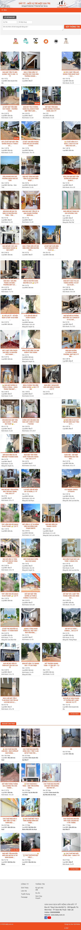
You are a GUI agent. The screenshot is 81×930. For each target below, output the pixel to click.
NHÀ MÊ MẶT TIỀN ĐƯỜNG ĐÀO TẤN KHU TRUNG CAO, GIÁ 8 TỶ (9, 491)
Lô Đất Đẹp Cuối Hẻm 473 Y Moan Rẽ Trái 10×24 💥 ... (51, 248)
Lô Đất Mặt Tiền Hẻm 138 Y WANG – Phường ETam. (9, 109)
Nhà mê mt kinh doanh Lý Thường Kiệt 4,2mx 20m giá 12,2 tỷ (71, 700)
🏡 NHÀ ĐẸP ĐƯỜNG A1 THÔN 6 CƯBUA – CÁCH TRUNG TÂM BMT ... (9, 387)
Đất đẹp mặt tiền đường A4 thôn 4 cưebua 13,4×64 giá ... (30, 596)
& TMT (67, 928)
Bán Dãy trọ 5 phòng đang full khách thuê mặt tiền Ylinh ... (31, 109)
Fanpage (24, 897)
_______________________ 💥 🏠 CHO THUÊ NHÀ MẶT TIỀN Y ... (31, 855)
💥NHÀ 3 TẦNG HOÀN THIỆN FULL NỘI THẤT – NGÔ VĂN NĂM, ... (30, 630)
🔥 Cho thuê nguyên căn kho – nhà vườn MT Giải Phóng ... (9, 751)
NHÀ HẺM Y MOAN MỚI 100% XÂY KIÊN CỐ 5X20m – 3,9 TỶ (51, 387)
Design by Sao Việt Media (72, 924)
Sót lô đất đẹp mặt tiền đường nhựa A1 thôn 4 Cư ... (9, 143)
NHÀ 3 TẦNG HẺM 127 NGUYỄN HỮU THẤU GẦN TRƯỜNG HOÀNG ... (30, 74)
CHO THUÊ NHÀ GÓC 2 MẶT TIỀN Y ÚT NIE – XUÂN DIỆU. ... (10, 820)
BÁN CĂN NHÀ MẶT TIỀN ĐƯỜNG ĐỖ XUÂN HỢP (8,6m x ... (71, 178)
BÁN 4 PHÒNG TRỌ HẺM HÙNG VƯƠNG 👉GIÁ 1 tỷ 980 (31, 387)
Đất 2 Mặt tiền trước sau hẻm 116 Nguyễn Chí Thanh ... (9, 352)
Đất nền (71, 81)
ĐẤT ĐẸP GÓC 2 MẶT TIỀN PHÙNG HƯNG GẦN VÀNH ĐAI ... (71, 596)
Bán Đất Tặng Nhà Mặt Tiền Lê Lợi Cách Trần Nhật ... (31, 178)
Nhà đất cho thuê (50, 794)
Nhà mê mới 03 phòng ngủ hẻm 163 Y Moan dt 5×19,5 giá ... (71, 317)
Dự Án (30, 792)
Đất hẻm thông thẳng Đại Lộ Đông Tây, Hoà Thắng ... (10, 786)
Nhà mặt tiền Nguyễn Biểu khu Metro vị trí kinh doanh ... (9, 855)
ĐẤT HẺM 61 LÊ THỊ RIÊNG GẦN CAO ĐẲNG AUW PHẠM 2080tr (30, 526)
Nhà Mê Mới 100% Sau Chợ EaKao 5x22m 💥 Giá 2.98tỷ (9, 248)
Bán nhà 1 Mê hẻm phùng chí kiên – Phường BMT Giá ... (9, 283)
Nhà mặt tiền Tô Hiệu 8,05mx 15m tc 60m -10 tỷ (10, 74)
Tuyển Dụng (25, 894)
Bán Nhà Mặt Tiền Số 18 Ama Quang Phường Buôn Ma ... (30, 213)
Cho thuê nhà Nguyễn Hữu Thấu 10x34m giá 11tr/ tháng (71, 820)
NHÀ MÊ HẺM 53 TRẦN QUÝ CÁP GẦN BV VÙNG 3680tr (9, 561)
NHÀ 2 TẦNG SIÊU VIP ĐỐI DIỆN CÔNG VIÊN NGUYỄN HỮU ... (31, 248)
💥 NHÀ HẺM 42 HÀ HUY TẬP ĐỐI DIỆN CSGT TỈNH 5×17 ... (71, 422)
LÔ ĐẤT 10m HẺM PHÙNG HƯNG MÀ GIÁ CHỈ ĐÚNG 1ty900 (31, 143)
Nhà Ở (30, 81)
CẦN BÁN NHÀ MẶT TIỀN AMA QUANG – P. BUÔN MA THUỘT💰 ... (10, 422)
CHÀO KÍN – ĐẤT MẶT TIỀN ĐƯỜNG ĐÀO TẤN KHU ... (71, 457)
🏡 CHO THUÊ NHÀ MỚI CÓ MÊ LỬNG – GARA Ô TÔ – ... (71, 855)
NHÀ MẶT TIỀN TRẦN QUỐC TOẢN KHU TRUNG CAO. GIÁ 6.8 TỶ (30, 457)
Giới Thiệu (24, 888)
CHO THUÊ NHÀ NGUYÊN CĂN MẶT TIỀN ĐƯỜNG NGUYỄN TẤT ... (51, 786)
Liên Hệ (24, 891)
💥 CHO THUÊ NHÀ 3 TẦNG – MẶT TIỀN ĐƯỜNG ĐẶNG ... (30, 786)
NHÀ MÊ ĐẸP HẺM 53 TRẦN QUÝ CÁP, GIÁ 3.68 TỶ (10, 665)
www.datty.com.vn (58, 915)
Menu (4, 10)
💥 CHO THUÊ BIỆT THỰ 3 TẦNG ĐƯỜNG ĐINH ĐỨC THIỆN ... (31, 820)
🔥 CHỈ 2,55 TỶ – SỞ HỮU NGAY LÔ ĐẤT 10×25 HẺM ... (10, 317)
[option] (15, 43)
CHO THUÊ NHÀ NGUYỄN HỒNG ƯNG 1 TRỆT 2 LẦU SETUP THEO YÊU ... (31, 751)
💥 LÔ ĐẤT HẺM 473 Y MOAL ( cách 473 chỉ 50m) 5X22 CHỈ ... (71, 143)
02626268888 (55, 912)
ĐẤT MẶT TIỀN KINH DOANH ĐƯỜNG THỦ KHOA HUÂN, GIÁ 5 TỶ (51, 109)
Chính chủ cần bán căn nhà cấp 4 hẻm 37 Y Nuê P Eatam (30, 422)
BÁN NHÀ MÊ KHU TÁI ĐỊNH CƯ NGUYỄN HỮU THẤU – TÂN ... (10, 213)
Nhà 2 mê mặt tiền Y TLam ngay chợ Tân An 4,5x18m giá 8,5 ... (10, 700)
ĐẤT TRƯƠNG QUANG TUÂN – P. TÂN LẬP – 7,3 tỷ (51, 665)
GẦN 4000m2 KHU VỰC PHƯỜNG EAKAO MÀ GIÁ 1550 (10, 178)
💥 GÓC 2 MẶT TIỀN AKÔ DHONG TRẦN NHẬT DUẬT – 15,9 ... (71, 74)
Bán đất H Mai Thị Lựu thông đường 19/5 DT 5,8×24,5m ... (71, 283)
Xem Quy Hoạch (38, 897)
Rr (71, 749)
